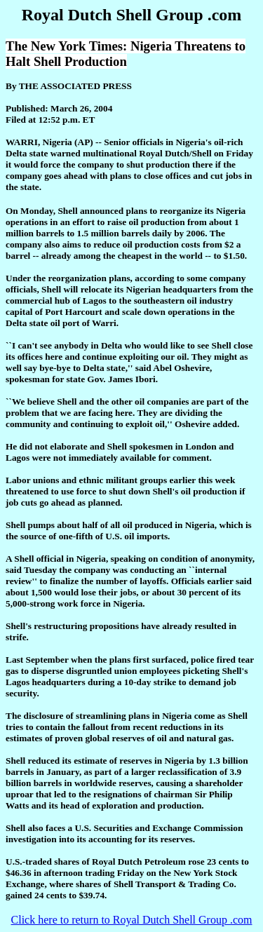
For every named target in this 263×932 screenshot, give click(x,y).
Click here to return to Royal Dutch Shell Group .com (131, 920)
